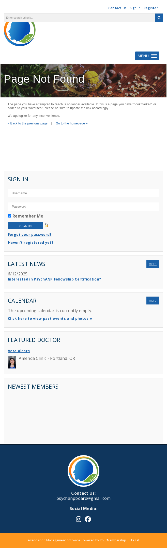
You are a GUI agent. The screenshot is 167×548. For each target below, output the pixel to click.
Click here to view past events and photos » (50, 318)
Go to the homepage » (71, 123)
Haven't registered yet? (30, 242)
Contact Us (117, 8)
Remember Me (27, 216)
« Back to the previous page (28, 123)
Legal (135, 540)
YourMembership (113, 540)
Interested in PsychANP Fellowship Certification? (54, 279)
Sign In (135, 8)
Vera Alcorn (19, 350)
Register (151, 8)
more (153, 264)
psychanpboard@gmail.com (83, 498)
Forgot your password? (29, 234)
